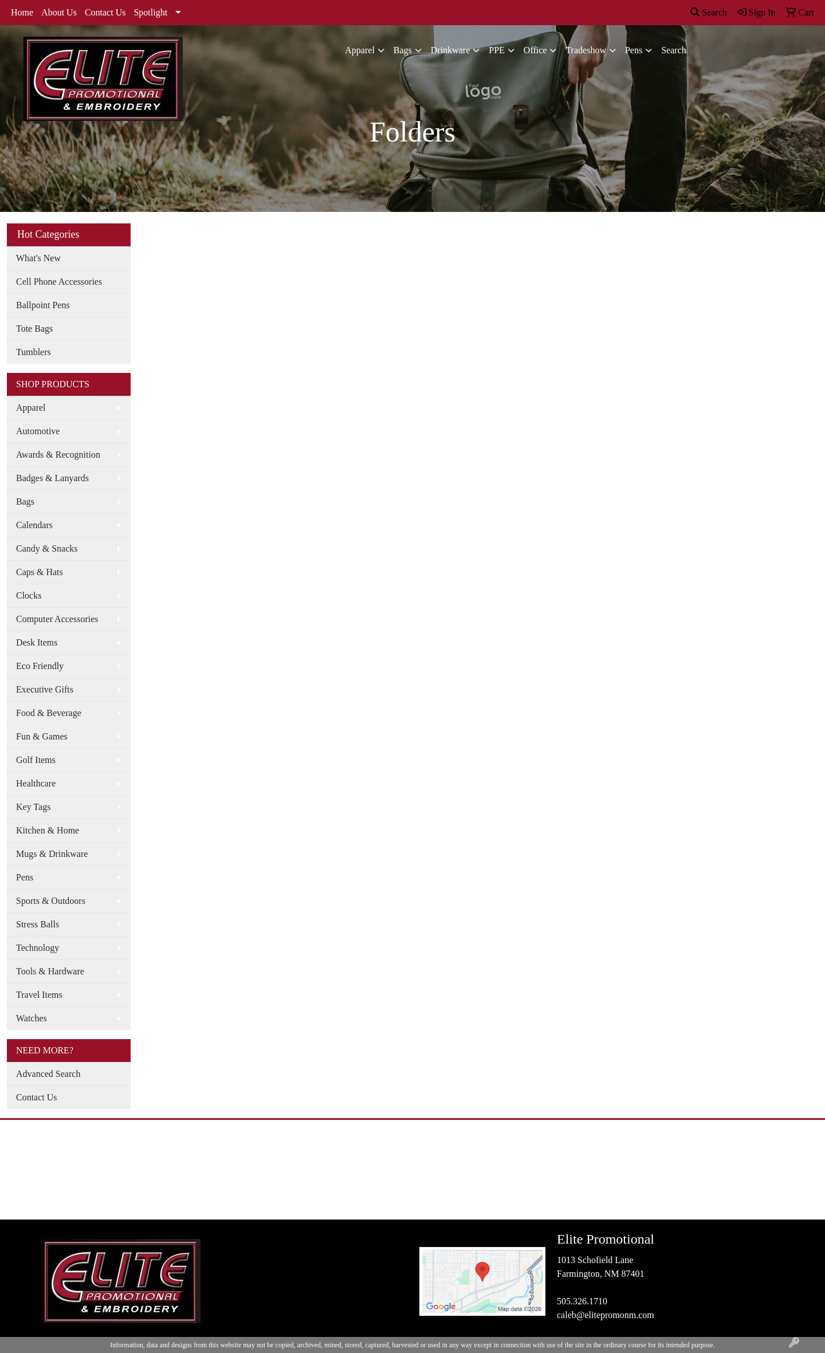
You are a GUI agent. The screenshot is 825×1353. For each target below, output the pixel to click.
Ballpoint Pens (43, 305)
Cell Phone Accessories (59, 281)
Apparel (360, 50)
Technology (37, 948)
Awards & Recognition (58, 454)
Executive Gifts (44, 689)
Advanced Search (48, 1074)
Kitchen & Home (47, 830)
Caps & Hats (39, 572)
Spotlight (150, 12)
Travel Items (39, 995)
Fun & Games (42, 736)
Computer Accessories (57, 619)
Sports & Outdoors (50, 901)
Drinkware (450, 50)
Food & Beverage (48, 713)
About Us (59, 12)
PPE (497, 50)
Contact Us (105, 12)
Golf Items (36, 760)
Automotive (38, 431)
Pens (633, 50)
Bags (403, 50)
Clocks (28, 595)
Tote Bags (34, 328)
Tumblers (33, 352)
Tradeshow (585, 50)
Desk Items (36, 642)
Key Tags (33, 807)
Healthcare (36, 783)
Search (708, 12)
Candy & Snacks (47, 548)
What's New (38, 258)
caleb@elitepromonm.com (605, 1315)
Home (22, 12)
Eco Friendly (40, 666)
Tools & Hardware (50, 971)
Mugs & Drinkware (52, 854)
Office (535, 50)
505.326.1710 (582, 1301)
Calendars (34, 525)
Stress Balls (37, 924)
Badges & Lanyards (52, 478)
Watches (31, 1018)
